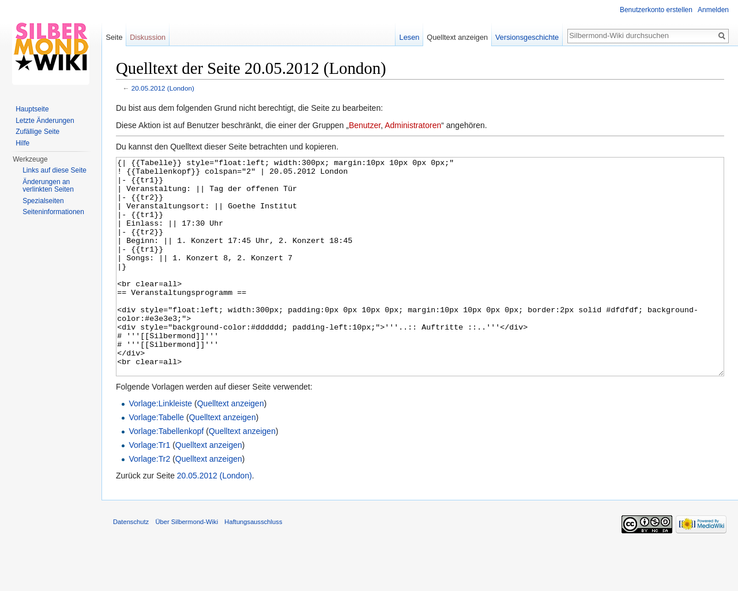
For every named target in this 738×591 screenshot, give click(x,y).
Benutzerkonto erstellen (656, 10)
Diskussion (147, 37)
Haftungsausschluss (253, 565)
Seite (114, 37)
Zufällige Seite (37, 132)
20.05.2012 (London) (162, 88)
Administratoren (413, 125)
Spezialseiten (42, 201)
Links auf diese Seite (54, 170)
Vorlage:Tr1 (149, 488)
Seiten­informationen (53, 212)
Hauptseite (32, 109)
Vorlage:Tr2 (149, 502)
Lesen (410, 37)
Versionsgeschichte (527, 37)
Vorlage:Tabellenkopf (166, 474)
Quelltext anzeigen (230, 446)
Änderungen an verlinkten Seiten (48, 186)
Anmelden (713, 10)
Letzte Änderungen (45, 121)
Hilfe (22, 143)
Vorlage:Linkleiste (160, 446)
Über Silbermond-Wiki (186, 565)
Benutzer (365, 125)
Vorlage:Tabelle (156, 460)
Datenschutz (131, 565)
